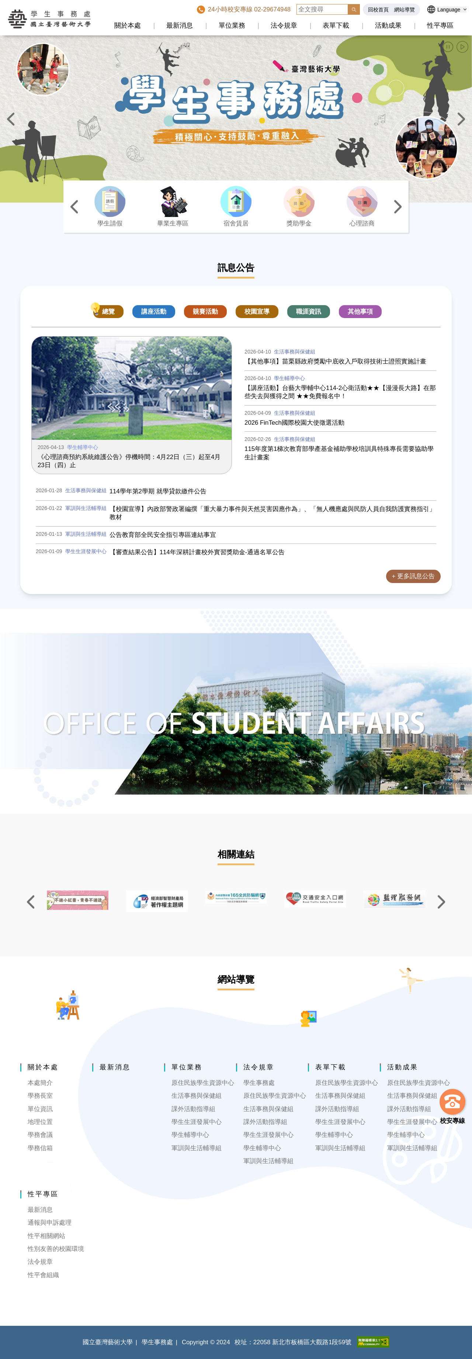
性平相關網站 (46, 1235)
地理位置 (40, 1121)
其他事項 (360, 311)
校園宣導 (257, 311)
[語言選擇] (451, 10)
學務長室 (40, 1095)
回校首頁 (378, 10)
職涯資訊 (308, 311)
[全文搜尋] (322, 9)
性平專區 (440, 25)
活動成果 (388, 25)
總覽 (108, 311)
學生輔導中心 (190, 1134)
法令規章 (284, 25)
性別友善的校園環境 (56, 1248)
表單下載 (336, 25)
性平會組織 (43, 1275)
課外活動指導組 (193, 1109)
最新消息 (179, 25)
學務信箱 (40, 1148)
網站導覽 (404, 10)
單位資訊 (40, 1109)
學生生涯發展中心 (196, 1121)
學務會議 (40, 1134)
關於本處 (127, 25)
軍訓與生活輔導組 (196, 1148)
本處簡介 (40, 1082)
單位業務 (232, 25)
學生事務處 (259, 1082)
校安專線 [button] (452, 1120)
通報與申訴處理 (50, 1222)
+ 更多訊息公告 (413, 576)
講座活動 (153, 311)
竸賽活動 (205, 311)
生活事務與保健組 (196, 1095)
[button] (448, 47)
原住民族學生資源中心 (202, 1082)
